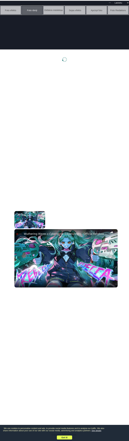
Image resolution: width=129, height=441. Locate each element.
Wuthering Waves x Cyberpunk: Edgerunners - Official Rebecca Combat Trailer (65, 234)
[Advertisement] (65, 91)
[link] (19, 234)
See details (96, 430)
